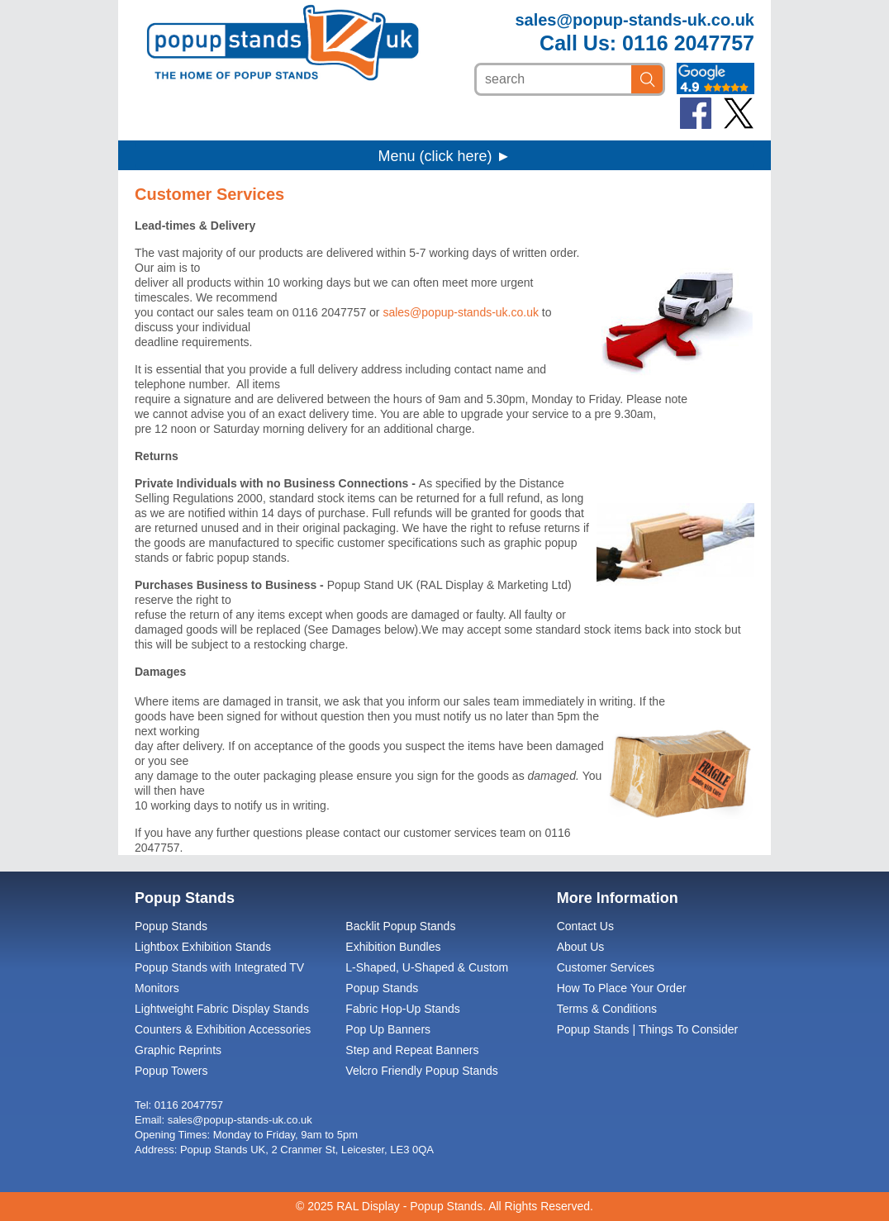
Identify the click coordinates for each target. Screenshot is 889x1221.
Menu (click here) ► (444, 156)
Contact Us (585, 926)
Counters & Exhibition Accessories (223, 1029)
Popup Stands (171, 926)
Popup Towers (171, 1070)
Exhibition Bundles (392, 946)
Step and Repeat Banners (411, 1050)
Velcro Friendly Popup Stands (421, 1070)
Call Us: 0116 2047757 (647, 43)
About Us (581, 946)
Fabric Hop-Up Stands (402, 1008)
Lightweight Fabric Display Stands (222, 1008)
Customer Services (605, 967)
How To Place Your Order (622, 988)
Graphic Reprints (178, 1050)
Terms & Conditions (607, 1008)
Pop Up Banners (387, 1029)
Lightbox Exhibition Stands (203, 946)
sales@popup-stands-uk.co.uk (634, 19)
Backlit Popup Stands (400, 926)
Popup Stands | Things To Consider (647, 1029)
